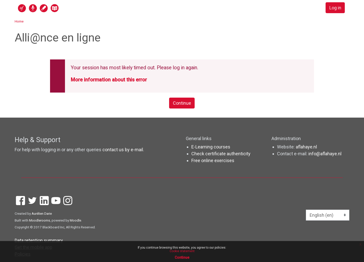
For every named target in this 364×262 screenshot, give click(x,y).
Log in (335, 7)
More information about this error (109, 80)
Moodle (75, 220)
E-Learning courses (210, 146)
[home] (58, 8)
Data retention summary (39, 240)
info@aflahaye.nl (325, 153)
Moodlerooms (39, 220)
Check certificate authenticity (221, 153)
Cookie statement (182, 251)
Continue (182, 103)
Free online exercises (212, 160)
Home (19, 21)
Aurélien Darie (42, 213)
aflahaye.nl (306, 146)
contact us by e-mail (122, 149)
